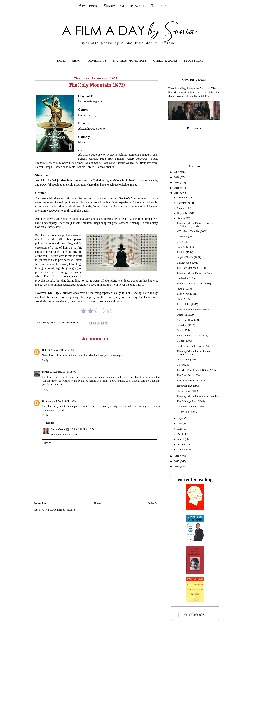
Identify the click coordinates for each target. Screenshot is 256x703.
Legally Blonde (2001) (189, 257)
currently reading (195, 479)
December (183, 197)
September (183, 213)
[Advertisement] (73, 664)
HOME (61, 60)
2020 (177, 177)
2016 (177, 456)
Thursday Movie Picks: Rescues (194, 309)
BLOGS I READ (194, 60)
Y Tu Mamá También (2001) (192, 231)
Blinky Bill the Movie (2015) (192, 335)
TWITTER (138, 6)
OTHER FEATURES (165, 60)
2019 (177, 182)
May (180, 428)
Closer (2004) (184, 364)
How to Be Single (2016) (190, 406)
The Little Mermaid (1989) (191, 380)
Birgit (45, 371)
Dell (44, 350)
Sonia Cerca (58, 429)
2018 (177, 187)
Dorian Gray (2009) (187, 391)
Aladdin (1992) (185, 252)
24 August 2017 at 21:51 (61, 350)
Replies (50, 422)
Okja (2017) (183, 299)
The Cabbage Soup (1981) (191, 401)
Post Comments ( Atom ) (61, 509)
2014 (177, 466)
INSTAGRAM (114, 6)
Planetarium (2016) (187, 359)
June (180, 423)
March (181, 439)
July (179, 418)
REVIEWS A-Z (97, 60)
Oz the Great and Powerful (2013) (195, 346)
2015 (177, 461)
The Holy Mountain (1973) (191, 267)
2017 (177, 193)
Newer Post (40, 503)
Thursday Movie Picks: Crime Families (198, 396)
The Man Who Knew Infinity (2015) (196, 370)
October (182, 208)
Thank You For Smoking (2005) (194, 283)
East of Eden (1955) (187, 304)
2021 (177, 172)
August (181, 218)
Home (97, 503)
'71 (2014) (182, 241)
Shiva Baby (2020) (194, 79)
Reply (45, 360)
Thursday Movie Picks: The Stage (195, 273)
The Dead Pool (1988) (189, 375)
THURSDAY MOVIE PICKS (130, 60)
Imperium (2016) (186, 325)
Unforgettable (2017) (188, 262)
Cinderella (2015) (186, 278)
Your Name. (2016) (187, 293)
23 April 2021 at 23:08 (66, 401)
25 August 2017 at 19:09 (63, 371)
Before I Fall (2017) (187, 411)
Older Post (153, 503)
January (181, 449)
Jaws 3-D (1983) (186, 247)
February (182, 444)
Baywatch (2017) (186, 236)
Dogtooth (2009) (186, 314)
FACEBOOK (88, 6)
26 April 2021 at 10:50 (82, 429)
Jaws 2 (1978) (184, 288)
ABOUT (77, 60)
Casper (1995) (184, 340)
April (180, 433)
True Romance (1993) (188, 385)
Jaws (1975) (183, 330)
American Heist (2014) (189, 319)
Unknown (47, 401)
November (183, 202)
